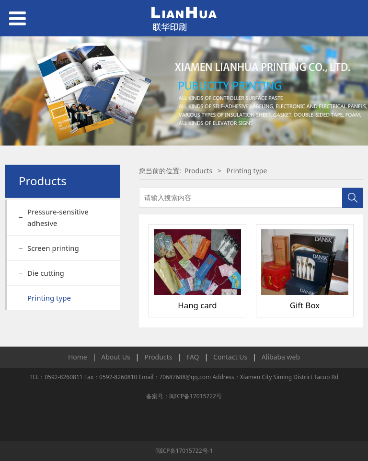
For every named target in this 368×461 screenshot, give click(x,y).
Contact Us (230, 356)
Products (198, 170)
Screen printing (53, 248)
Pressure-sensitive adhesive (58, 217)
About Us (115, 356)
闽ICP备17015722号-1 (184, 451)
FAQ (192, 356)
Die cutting (45, 273)
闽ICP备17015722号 (195, 396)
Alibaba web (281, 356)
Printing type (49, 298)
